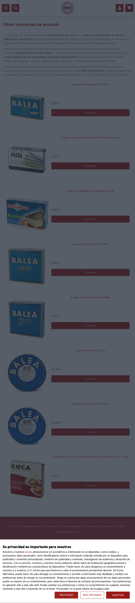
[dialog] (67, 571)
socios (28, 552)
